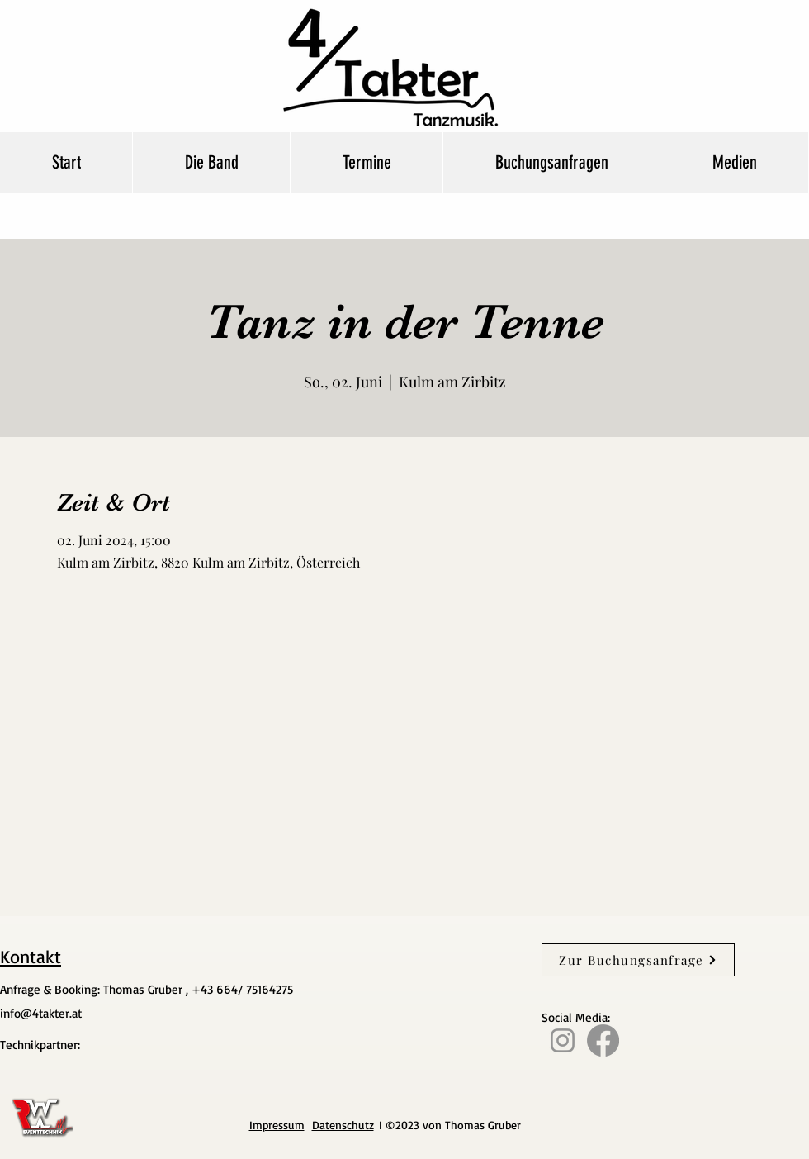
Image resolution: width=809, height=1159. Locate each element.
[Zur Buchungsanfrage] (638, 959)
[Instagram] (562, 1040)
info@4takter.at (41, 1013)
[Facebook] (603, 1040)
